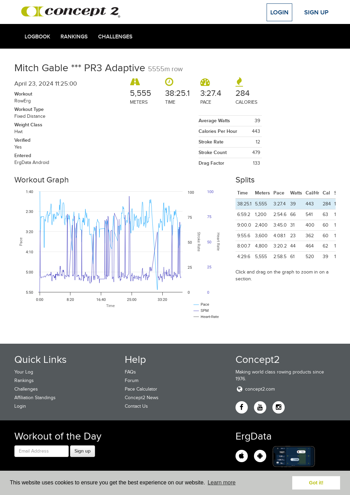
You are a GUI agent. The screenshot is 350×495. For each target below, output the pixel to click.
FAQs (130, 372)
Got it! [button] (316, 482)
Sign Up (316, 12)
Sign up (83, 451)
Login (279, 12)
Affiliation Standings (35, 397)
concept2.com (255, 389)
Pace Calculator (141, 389)
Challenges (115, 37)
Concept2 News (142, 397)
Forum (131, 380)
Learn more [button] (221, 482)
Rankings (74, 37)
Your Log (23, 372)
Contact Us (136, 406)
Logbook (37, 37)
